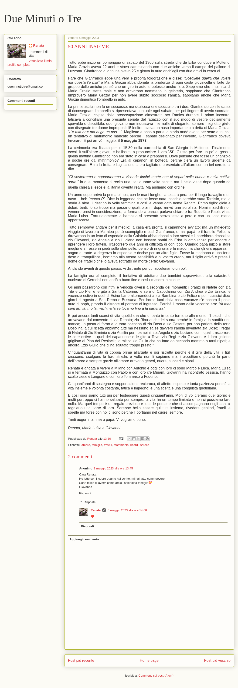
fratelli (108, 445)
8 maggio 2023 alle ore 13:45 (113, 468)
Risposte (90, 502)
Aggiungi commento (84, 539)
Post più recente (81, 660)
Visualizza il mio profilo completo (29, 62)
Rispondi (85, 493)
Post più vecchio (217, 660)
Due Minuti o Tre (43, 18)
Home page (149, 660)
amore (86, 445)
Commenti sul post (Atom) (156, 675)
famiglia (97, 445)
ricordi (134, 445)
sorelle (144, 445)
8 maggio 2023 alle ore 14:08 (127, 510)
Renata (96, 510)
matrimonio (121, 445)
